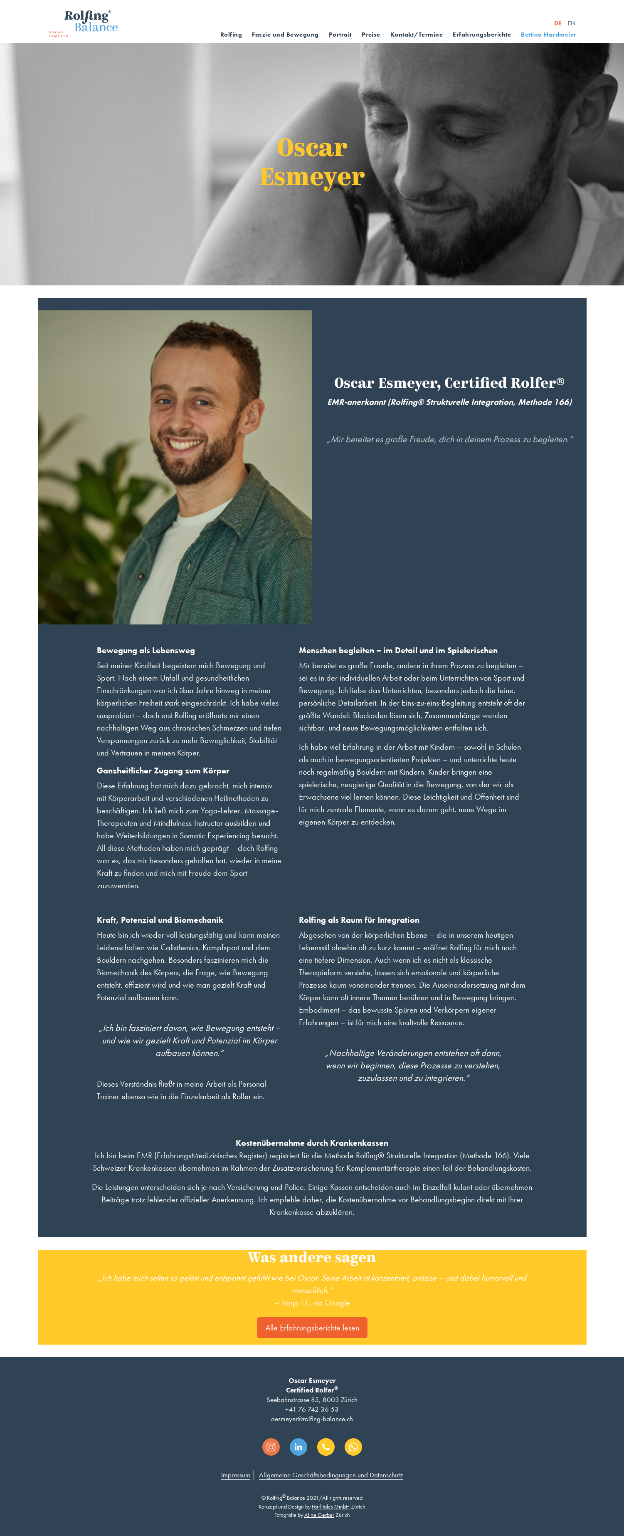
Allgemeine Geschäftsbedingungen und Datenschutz (331, 1474)
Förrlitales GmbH (331, 1506)
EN (571, 23)
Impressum (235, 1474)
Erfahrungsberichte (482, 34)
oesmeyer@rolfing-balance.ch (312, 1418)
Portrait (340, 34)
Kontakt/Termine (416, 34)
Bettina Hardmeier (549, 34)
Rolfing (231, 34)
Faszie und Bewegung (285, 34)
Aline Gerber (319, 1515)
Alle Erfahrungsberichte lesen (312, 1327)
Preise (371, 34)
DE (558, 23)
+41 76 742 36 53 (312, 1409)
